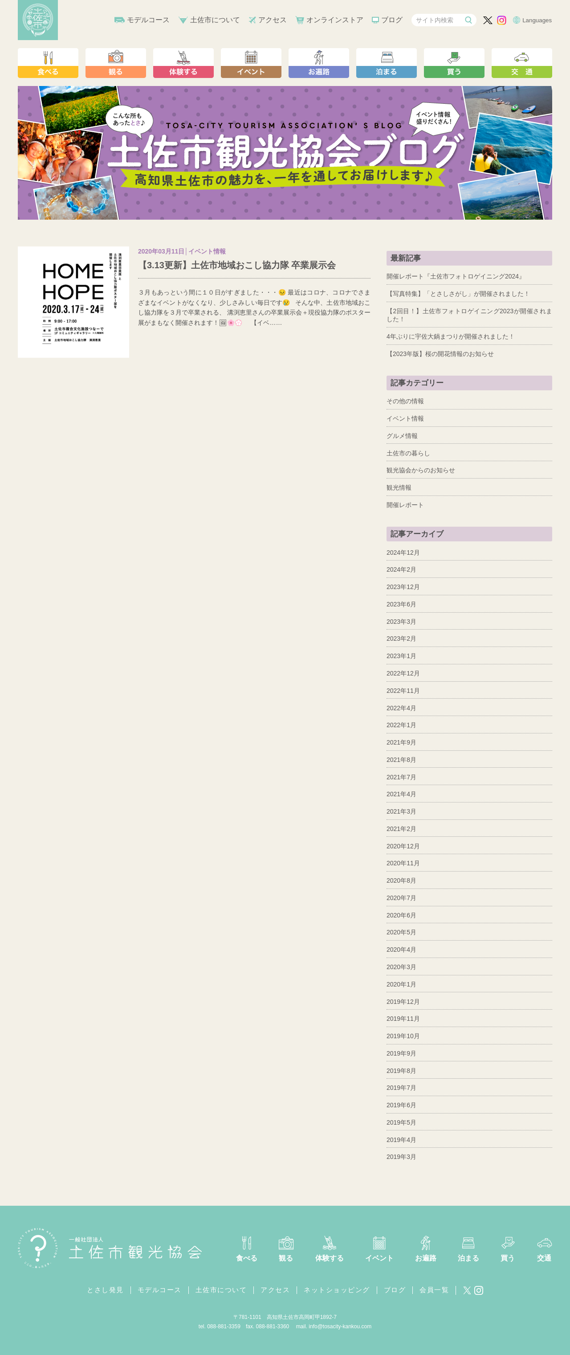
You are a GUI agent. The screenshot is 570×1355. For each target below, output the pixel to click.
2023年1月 (401, 655)
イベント (379, 1258)
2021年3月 (401, 811)
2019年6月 (401, 1105)
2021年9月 (401, 742)
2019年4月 (401, 1139)
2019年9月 (401, 1053)
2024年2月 (401, 569)
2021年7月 (401, 777)
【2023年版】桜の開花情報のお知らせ (440, 353)
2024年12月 (403, 552)
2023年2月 (401, 638)
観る (286, 1258)
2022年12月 (403, 673)
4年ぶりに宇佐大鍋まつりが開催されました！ (451, 336)
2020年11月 (403, 863)
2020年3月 (401, 966)
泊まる (468, 1258)
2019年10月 (403, 1036)
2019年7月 (401, 1087)
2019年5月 (401, 1122)
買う (508, 1258)
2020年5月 (401, 932)
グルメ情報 (402, 435)
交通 (544, 1258)
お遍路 (425, 1258)
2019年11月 (403, 1018)
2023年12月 (403, 586)
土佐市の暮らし (408, 453)
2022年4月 (401, 708)
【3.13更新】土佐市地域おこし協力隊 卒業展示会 (237, 265)
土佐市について (215, 20)
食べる (246, 1258)
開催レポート (405, 504)
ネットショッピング (337, 1290)
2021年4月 (401, 794)
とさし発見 (105, 1290)
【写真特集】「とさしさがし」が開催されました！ (458, 293)
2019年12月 (403, 1001)
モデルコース (148, 20)
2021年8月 (401, 759)
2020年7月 (401, 897)
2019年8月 (401, 1070)
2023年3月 (401, 621)
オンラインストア (334, 20)
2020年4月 (401, 949)
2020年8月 (401, 880)
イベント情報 (405, 418)
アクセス (272, 20)
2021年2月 (401, 828)
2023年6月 (401, 604)
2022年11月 (403, 690)
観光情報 (399, 487)
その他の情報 (405, 401)
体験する (329, 1258)
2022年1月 (401, 725)
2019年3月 (401, 1156)
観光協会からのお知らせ (421, 470)
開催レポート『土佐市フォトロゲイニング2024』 (456, 276)
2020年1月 (401, 984)
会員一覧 (434, 1290)
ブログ (392, 20)
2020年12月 (403, 846)
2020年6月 (401, 915)
